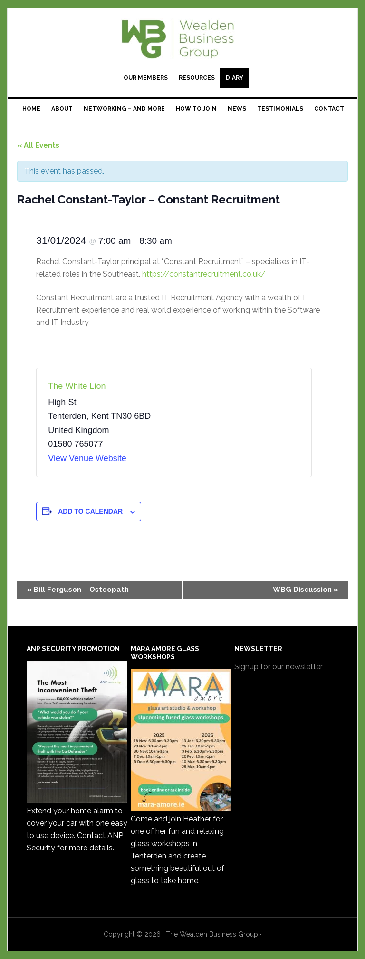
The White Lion (77, 386)
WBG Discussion (305, 589)
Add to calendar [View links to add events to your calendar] (90, 511)
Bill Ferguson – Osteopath (78, 589)
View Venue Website (87, 458)
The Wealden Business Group (182, 39)
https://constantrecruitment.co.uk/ (204, 273)
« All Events (38, 145)
